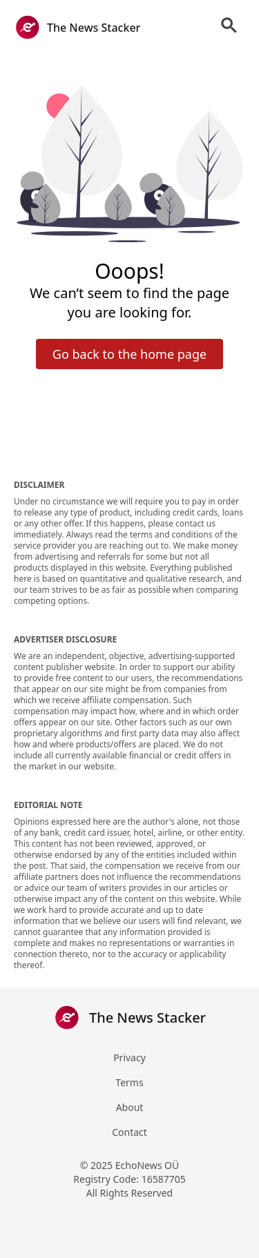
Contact (129, 1132)
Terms (129, 1082)
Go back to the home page (129, 354)
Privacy (129, 1057)
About (130, 1107)
